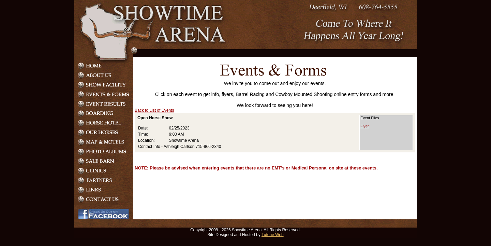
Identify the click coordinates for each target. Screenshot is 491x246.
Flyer (364, 126)
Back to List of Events (154, 110)
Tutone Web (273, 234)
